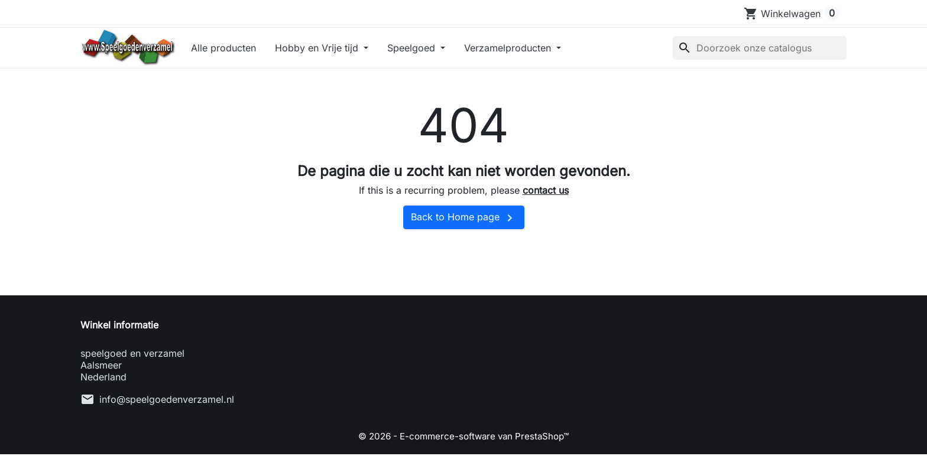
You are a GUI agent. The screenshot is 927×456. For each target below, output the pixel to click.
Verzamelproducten (527, 50)
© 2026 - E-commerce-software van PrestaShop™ (463, 441)
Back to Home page (464, 223)
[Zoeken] (760, 50)
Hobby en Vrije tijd (336, 50)
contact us (546, 196)
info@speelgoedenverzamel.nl (166, 405)
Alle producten (241, 50)
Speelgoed (430, 50)
